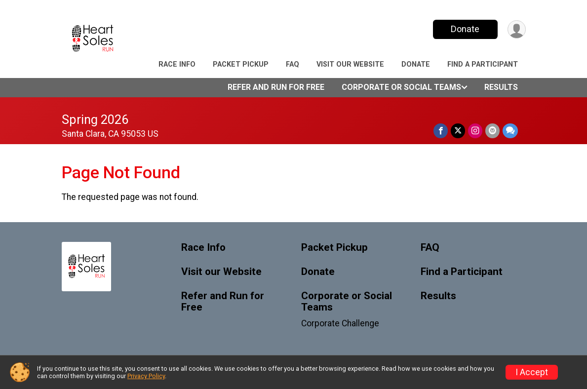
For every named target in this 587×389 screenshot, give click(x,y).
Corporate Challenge (340, 323)
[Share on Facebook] (440, 130)
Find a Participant (482, 64)
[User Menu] (517, 29)
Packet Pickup (241, 64)
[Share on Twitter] (458, 130)
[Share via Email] (492, 130)
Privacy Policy (146, 376)
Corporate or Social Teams (401, 87)
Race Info (177, 64)
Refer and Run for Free (276, 87)
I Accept (531, 372)
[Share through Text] (510, 130)
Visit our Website (350, 64)
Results (501, 87)
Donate (465, 29)
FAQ (292, 64)
